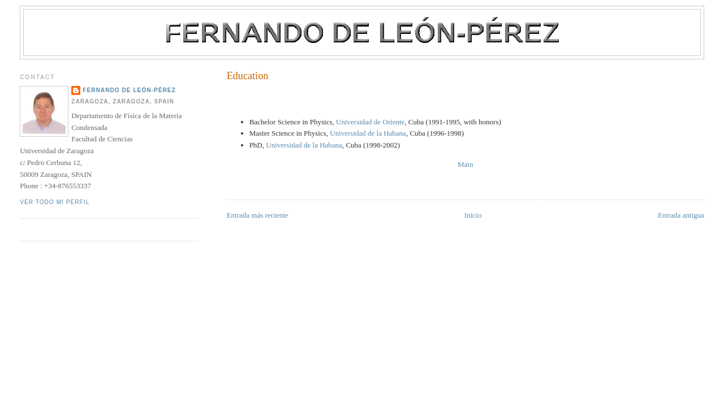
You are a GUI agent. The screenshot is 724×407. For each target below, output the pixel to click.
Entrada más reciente (257, 215)
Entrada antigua (681, 215)
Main (465, 164)
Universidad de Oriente (370, 122)
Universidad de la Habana (368, 133)
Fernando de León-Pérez (129, 90)
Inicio (472, 215)
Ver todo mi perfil (54, 202)
